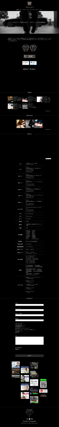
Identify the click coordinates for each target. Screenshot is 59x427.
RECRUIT (36, 9)
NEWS (31, 9)
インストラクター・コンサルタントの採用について (28, 329)
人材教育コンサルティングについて (27, 328)
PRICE (28, 9)
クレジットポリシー (29, 413)
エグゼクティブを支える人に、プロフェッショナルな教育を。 (29, 22)
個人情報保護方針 (18, 347)
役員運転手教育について (27, 325)
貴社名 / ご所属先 (18, 313)
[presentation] (22, 352)
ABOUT (21, 9)
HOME (18, 9)
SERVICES (24, 9)
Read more (48, 129)
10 (35, 32)
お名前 (16, 303)
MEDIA (33, 9)
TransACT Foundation (29, 421)
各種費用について (27, 331)
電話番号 (17, 318)
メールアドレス (18, 308)
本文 (16, 335)
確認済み (18, 349)
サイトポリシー (29, 414)
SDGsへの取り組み (29, 409)
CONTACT (40, 9)
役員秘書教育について (27, 326)
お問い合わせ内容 (18, 323)
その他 (27, 332)
